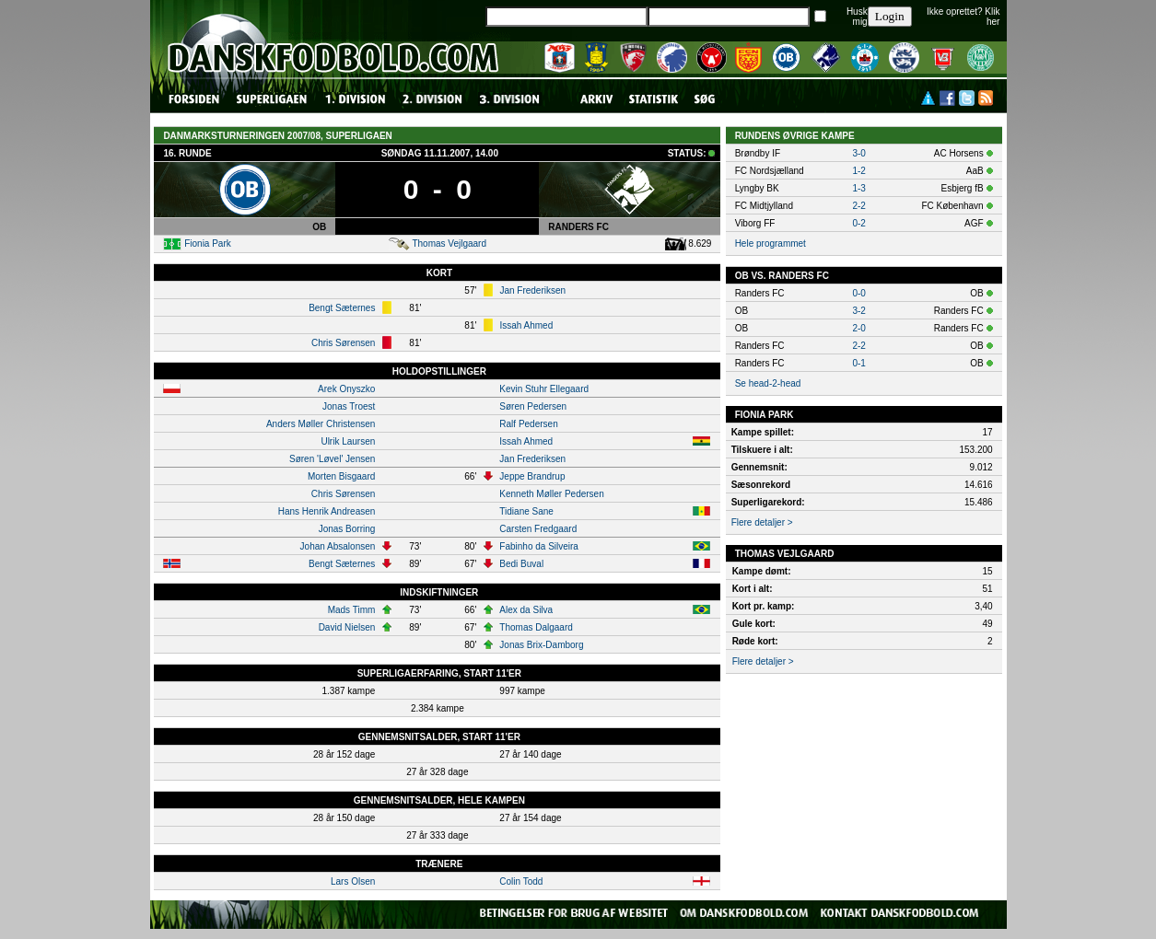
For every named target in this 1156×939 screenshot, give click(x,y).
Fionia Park (207, 243)
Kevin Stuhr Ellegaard (544, 389)
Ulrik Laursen (348, 441)
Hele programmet (770, 243)
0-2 (858, 223)
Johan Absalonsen (338, 546)
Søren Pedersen (532, 406)
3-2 (858, 311)
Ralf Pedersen (528, 424)
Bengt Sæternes (342, 308)
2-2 (858, 206)
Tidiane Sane (526, 511)
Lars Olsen (353, 881)
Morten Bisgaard (341, 476)
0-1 (858, 363)
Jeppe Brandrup (532, 476)
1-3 (858, 188)
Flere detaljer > (762, 522)
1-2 (858, 171)
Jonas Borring (347, 529)
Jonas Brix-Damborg (541, 645)
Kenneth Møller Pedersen (551, 494)
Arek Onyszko (346, 389)
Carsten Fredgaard (538, 529)
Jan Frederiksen (532, 290)
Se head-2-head (768, 383)
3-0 (858, 153)
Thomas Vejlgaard (449, 243)
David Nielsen (347, 627)
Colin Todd (521, 881)
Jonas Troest (348, 406)
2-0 (858, 328)
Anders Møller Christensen (320, 424)
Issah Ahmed (526, 325)
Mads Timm (352, 610)
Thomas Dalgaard (535, 627)
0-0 (858, 293)
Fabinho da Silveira (538, 546)
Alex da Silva (526, 610)
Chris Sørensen (343, 343)
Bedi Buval (521, 564)
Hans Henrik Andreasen (327, 511)
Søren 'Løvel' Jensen (332, 459)
